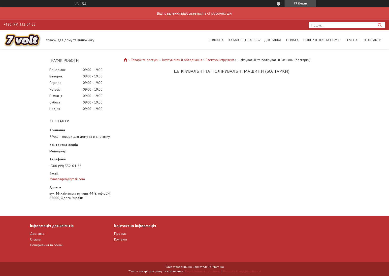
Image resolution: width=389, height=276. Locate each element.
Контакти (373, 40)
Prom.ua (218, 267)
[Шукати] (379, 25)
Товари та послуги (144, 60)
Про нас (352, 40)
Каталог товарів (242, 40)
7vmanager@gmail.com (67, 179)
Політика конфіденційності (242, 271)
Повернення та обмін (322, 40)
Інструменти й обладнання (182, 60)
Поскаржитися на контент (203, 271)
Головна (216, 40)
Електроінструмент (220, 60)
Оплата (292, 40)
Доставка (272, 40)
